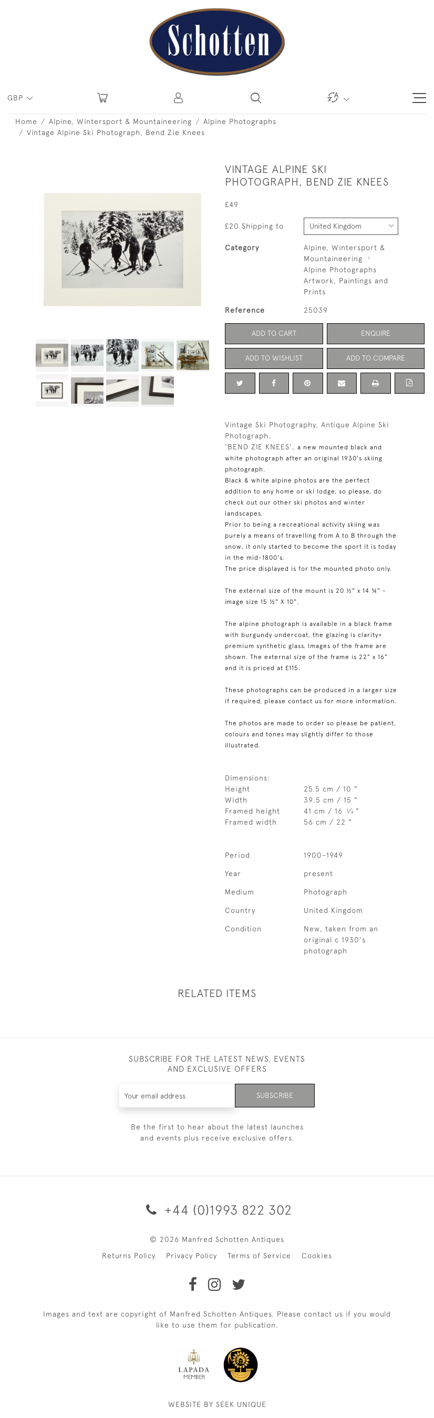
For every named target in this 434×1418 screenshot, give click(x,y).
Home (26, 121)
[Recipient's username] (177, 1095)
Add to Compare (375, 358)
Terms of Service (259, 1255)
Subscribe (274, 1095)
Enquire (375, 333)
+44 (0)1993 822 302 (217, 1209)
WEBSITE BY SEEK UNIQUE (217, 1404)
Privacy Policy (191, 1255)
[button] (179, 98)
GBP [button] (16, 98)
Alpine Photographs (239, 121)
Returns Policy (129, 1255)
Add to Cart (274, 333)
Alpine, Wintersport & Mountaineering (120, 121)
